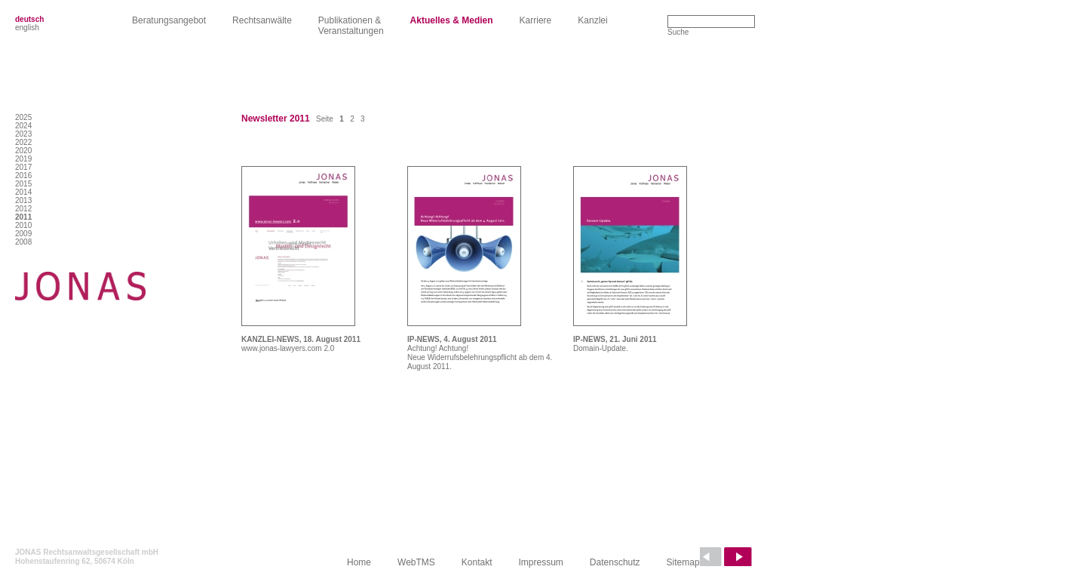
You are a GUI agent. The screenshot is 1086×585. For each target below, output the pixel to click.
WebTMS (416, 562)
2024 (23, 126)
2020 (23, 150)
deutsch (29, 19)
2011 (23, 217)
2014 (23, 192)
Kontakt (477, 562)
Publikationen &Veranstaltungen (351, 25)
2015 (23, 184)
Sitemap (683, 562)
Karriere (536, 20)
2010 (23, 225)
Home (359, 562)
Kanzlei (592, 20)
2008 (23, 242)
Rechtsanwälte (262, 20)
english (27, 27)
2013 (23, 200)
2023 (23, 134)
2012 (23, 209)
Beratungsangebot (169, 20)
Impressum (541, 562)
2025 (23, 117)
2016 (23, 175)
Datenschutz (615, 562)
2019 (23, 159)
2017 (23, 167)
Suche (678, 32)
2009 (23, 233)
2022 (23, 142)
